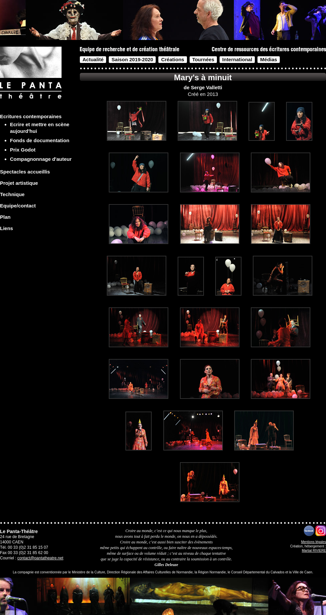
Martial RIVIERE (314, 550)
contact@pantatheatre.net (40, 558)
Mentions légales (313, 542)
